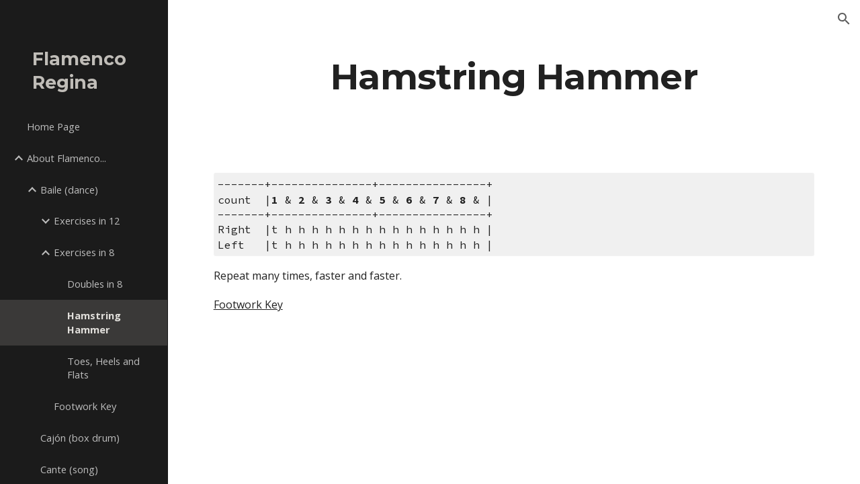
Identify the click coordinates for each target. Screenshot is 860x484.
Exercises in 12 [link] (87, 220)
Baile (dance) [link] (69, 189)
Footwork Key (248, 304)
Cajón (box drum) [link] (80, 437)
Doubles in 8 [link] (94, 283)
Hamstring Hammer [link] (94, 322)
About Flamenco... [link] (66, 158)
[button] (844, 19)
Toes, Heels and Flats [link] (103, 368)
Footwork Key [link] (85, 406)
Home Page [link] (53, 126)
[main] (514, 76)
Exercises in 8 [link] (84, 252)
